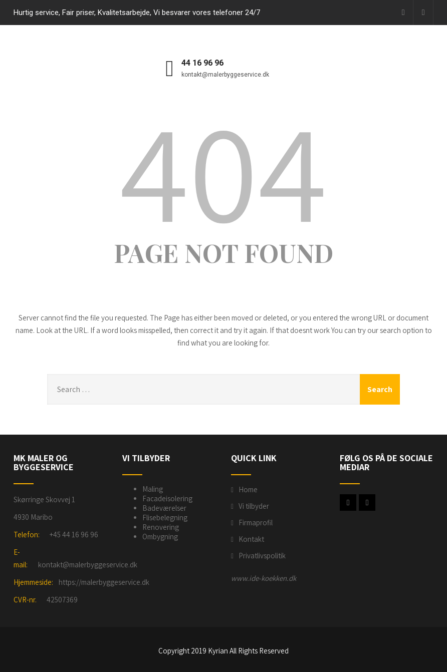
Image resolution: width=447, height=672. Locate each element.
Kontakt (251, 539)
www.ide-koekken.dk (263, 578)
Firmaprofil (256, 522)
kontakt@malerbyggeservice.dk (87, 564)
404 (223, 170)
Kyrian (218, 650)
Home (248, 489)
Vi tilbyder (254, 506)
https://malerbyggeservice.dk (104, 582)
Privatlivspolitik (262, 555)
